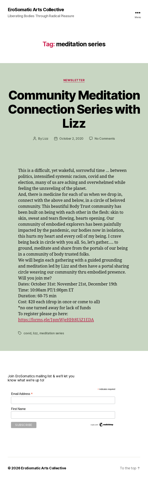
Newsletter (74, 80)
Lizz (45, 138)
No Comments (105, 138)
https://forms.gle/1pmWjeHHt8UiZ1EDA (56, 320)
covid (27, 333)
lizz (35, 333)
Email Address (22, 394)
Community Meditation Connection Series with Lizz (74, 109)
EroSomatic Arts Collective (36, 9)
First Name (18, 409)
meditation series (52, 333)
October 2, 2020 (71, 138)
